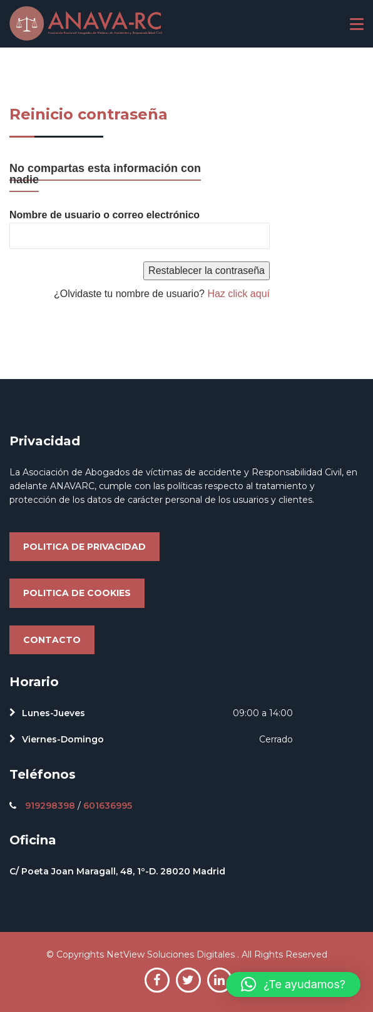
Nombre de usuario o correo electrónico (104, 215)
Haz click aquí (238, 293)
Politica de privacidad (84, 546)
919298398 (50, 805)
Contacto (52, 639)
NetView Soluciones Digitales (171, 954)
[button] (293, 984)
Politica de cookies (77, 593)
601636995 (107, 805)
